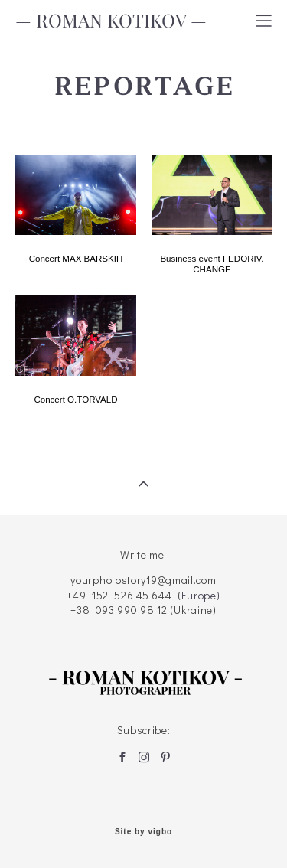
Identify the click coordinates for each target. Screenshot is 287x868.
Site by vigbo (143, 832)
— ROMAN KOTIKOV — (111, 20)
